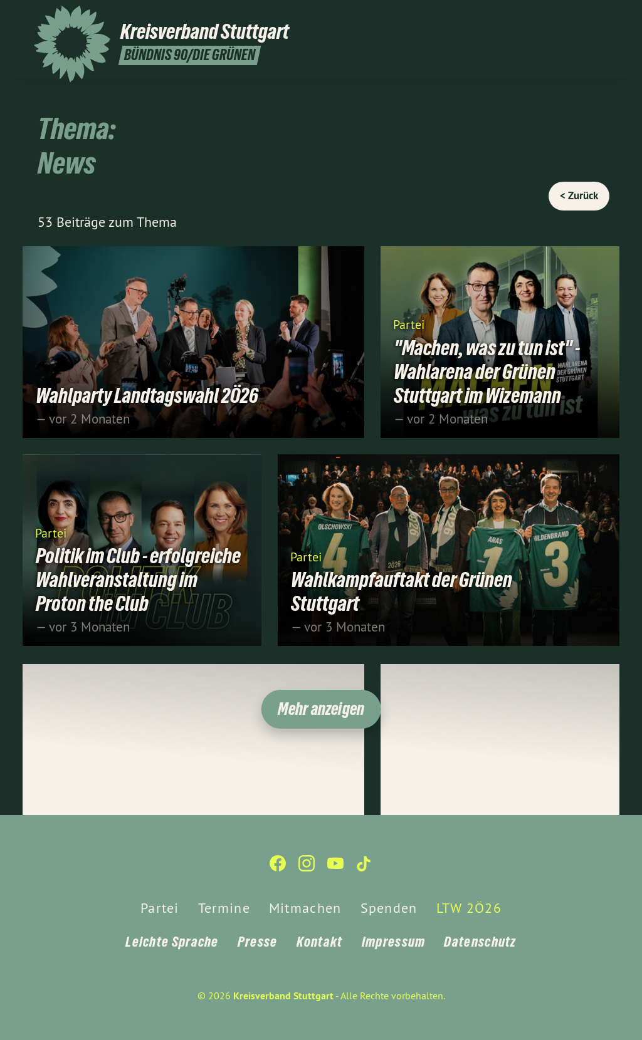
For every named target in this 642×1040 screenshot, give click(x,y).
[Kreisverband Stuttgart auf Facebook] (544, 17)
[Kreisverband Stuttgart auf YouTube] (582, 17)
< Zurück (579, 195)
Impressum (394, 941)
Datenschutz (480, 941)
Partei (408, 323)
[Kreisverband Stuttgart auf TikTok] (601, 17)
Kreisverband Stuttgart (283, 995)
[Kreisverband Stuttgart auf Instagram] (563, 17)
